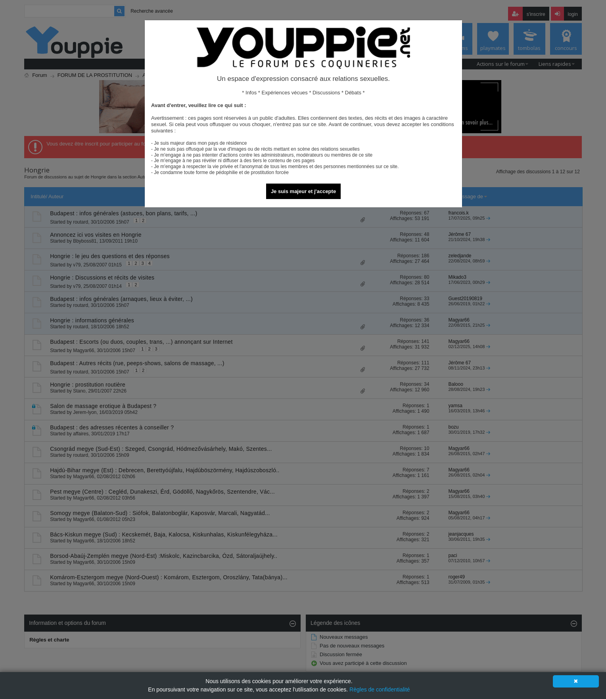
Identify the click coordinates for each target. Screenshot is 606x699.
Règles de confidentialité (379, 689)
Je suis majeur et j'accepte (303, 191)
